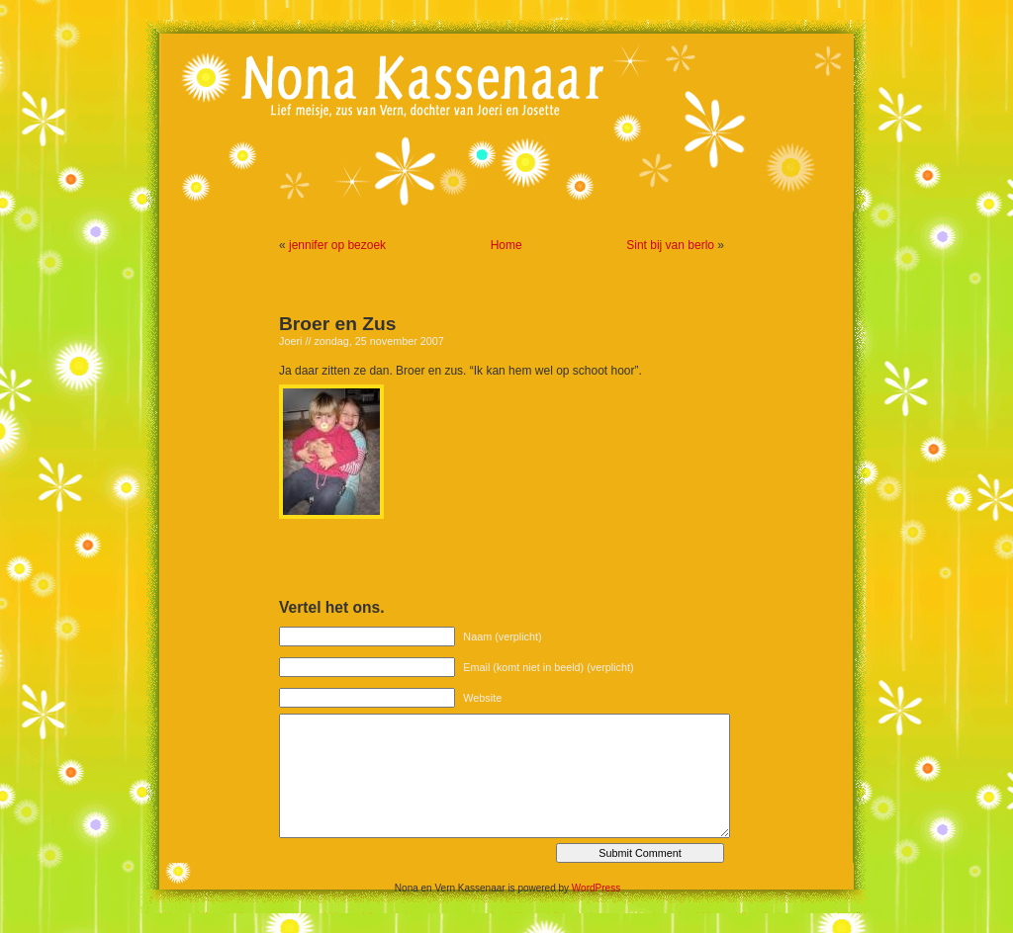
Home (506, 245)
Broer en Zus (337, 323)
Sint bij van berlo (670, 245)
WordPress (596, 888)
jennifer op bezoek (337, 245)
